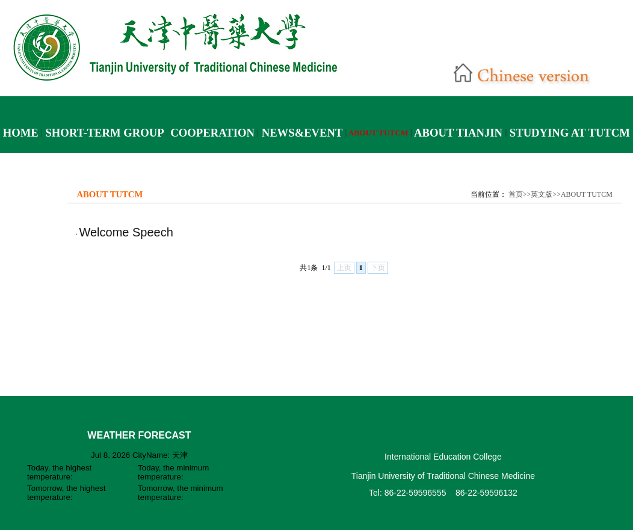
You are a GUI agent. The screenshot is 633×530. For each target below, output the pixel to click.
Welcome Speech (126, 232)
